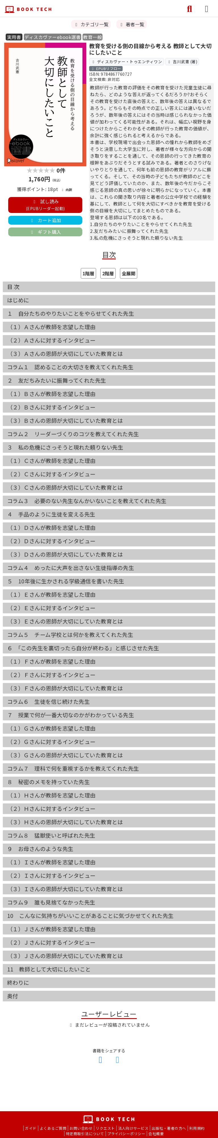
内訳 (66, 189)
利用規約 (197, 1128)
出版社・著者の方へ (169, 1128)
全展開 (128, 273)
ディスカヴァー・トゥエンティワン (126, 61)
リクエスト (105, 1128)
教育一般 (92, 37)
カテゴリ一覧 (91, 24)
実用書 (14, 37)
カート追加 (45, 220)
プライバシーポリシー (126, 1133)
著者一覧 (131, 24)
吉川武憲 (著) (182, 61)
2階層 (108, 273)
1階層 (88, 273)
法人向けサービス (133, 1128)
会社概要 (156, 1133)
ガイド (30, 1128)
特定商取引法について (85, 1133)
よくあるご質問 (53, 1128)
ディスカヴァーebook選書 (52, 37)
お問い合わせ (81, 1128)
